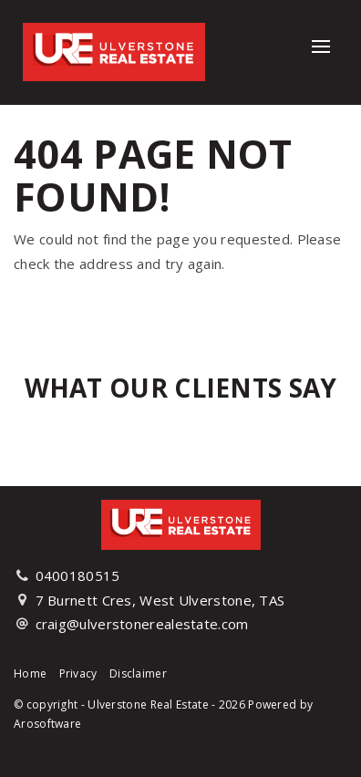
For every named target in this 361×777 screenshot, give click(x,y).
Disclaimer (138, 673)
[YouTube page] (335, 749)
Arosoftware (47, 723)
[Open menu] (321, 46)
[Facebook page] (281, 749)
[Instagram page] (309, 749)
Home (30, 673)
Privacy (78, 673)
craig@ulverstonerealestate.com (142, 624)
